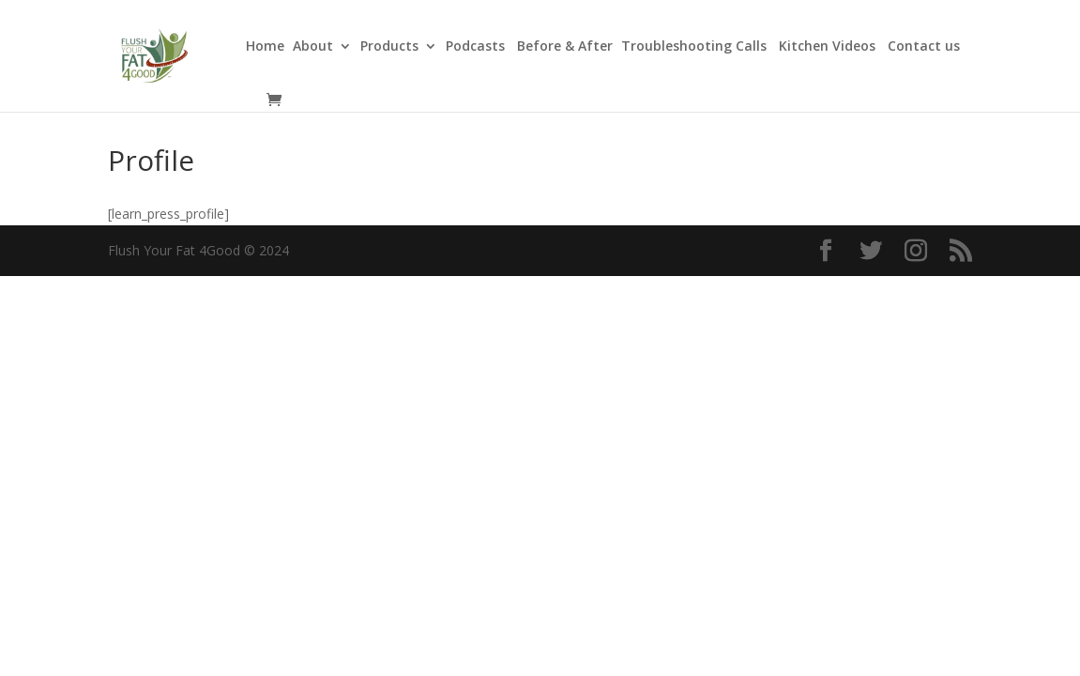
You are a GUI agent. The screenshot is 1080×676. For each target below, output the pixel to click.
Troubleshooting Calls (695, 46)
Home (265, 46)
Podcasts (477, 46)
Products (389, 46)
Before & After (565, 46)
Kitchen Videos (829, 46)
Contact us (924, 46)
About (313, 46)
